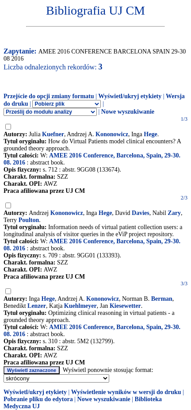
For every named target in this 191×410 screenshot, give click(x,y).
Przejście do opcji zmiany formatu (49, 96)
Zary (174, 213)
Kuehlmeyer (80, 306)
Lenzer (36, 306)
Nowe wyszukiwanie (127, 111)
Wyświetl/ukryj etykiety (129, 96)
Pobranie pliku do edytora (38, 399)
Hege (150, 134)
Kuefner (53, 134)
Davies (140, 213)
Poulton (29, 220)
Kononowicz (112, 134)
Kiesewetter (125, 306)
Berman (161, 298)
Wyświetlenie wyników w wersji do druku (126, 392)
